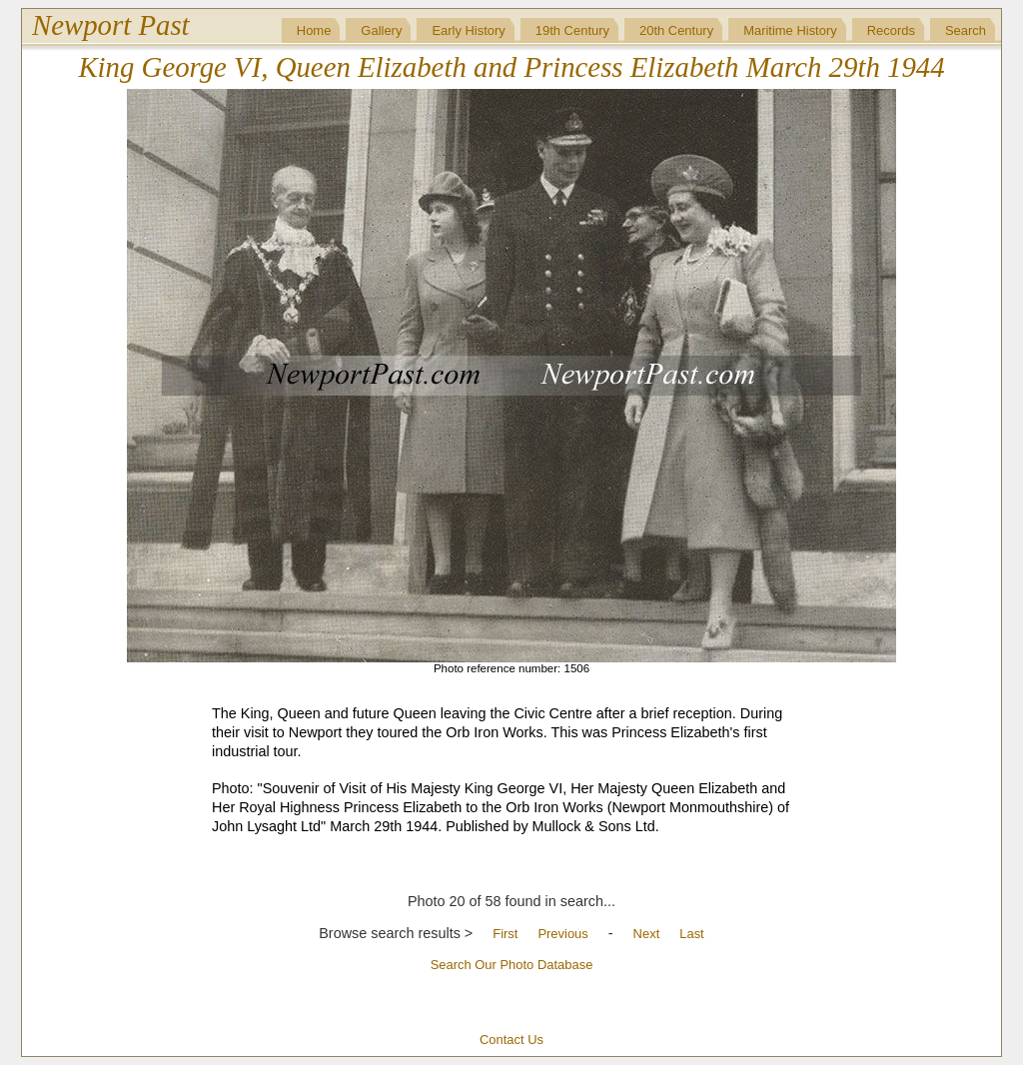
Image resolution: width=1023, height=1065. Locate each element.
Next (646, 933)
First (505, 933)
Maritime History (790, 30)
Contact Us (511, 1039)
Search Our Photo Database (512, 964)
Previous (562, 933)
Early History (468, 30)
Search (965, 30)
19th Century (572, 30)
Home (314, 30)
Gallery (381, 30)
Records (891, 30)
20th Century (676, 30)
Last (691, 933)
